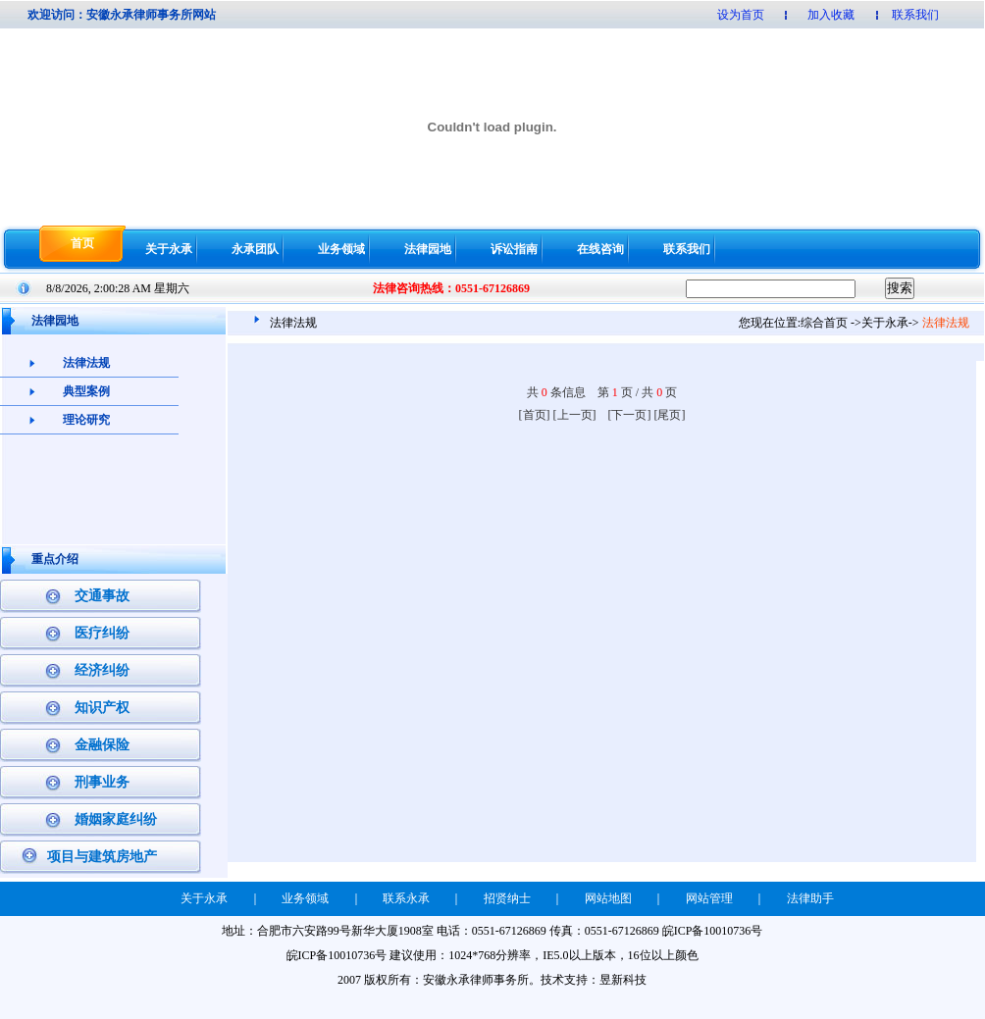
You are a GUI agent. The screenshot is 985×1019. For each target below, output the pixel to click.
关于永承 (168, 249)
